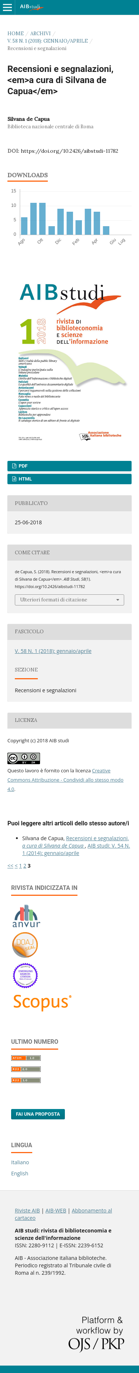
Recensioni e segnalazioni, (75, 842)
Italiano (20, 1162)
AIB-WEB (56, 1210)
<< (10, 865)
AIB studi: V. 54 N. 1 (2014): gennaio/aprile (76, 849)
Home (15, 33)
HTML (24, 479)
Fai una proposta (38, 1114)
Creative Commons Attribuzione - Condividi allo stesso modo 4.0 (65, 779)
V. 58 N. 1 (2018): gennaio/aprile (47, 41)
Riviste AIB (27, 1210)
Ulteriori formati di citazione (53, 600)
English (19, 1173)
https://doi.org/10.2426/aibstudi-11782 (69, 151)
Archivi (40, 33)
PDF (22, 466)
